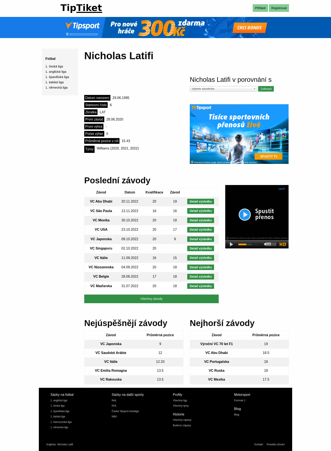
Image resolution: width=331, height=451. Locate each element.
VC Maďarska (101, 286)
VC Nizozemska (101, 267)
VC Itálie (101, 258)
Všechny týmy (181, 405)
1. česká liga (54, 66)
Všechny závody (151, 298)
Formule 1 (240, 400)
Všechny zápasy (182, 419)
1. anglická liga (55, 71)
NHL (114, 400)
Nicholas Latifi (65, 444)
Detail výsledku (201, 201)
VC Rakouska (111, 379)
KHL (114, 405)
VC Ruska (217, 370)
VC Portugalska (216, 361)
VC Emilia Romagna (111, 370)
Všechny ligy (180, 400)
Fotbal (50, 58)
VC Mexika (101, 220)
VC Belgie (101, 276)
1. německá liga (56, 87)
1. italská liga (54, 82)
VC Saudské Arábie (110, 353)
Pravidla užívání (276, 444)
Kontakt (258, 444)
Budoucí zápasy (182, 425)
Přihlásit (260, 8)
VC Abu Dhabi (101, 201)
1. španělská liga (57, 77)
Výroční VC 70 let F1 (216, 344)
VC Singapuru (101, 248)
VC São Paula (101, 211)
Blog (236, 414)
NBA (114, 416)
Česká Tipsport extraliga (125, 411)
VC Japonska (101, 239)
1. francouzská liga (61, 422)
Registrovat (279, 8)
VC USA (101, 229)
